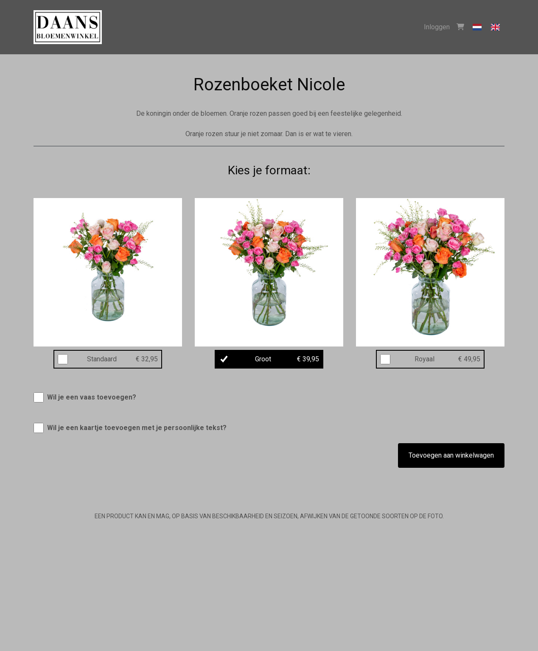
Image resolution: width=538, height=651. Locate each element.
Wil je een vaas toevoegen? (91, 397)
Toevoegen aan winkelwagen (451, 455)
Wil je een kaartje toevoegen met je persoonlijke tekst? (137, 428)
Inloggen (437, 27)
